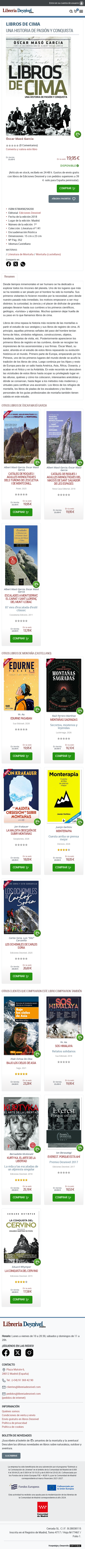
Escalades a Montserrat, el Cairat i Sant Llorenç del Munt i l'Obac (21, 599)
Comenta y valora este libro (21, 149)
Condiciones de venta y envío (18, 1415)
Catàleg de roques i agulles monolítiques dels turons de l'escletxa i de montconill (21, 478)
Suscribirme (11, 1455)
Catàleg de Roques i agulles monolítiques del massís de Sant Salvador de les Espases (64, 478)
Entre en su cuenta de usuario (66, 3)
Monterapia (64, 831)
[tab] (9, 277)
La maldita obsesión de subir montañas (21, 832)
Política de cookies (13, 1427)
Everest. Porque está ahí (64, 1156)
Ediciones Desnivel (30, 213)
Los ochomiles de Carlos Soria (21, 946)
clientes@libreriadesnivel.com (21, 1387)
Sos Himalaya (63, 1046)
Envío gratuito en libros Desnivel (20, 1419)
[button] (71, 11)
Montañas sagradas (63, 719)
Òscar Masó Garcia (20, 139)
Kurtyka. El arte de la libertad (21, 1159)
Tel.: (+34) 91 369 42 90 (17, 1380)
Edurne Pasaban (21, 718)
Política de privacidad (14, 1423)
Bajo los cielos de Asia (21, 1062)
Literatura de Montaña (21, 254)
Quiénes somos (11, 1411)
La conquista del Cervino (21, 1270)
